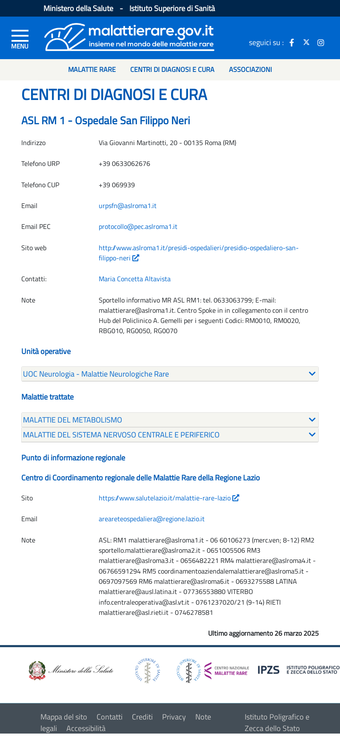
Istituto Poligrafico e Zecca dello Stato (277, 722)
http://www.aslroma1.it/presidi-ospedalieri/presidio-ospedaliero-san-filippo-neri (199, 253)
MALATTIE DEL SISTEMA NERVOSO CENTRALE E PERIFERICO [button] (121, 434)
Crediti (142, 716)
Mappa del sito (63, 716)
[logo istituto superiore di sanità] (147, 670)
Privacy (174, 716)
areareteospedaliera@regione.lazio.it (152, 519)
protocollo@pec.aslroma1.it (138, 226)
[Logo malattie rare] (129, 36)
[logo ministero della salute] (70, 670)
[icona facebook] (292, 42)
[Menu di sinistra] (20, 38)
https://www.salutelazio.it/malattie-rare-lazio (169, 498)
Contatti (110, 716)
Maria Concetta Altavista (135, 279)
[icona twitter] (306, 42)
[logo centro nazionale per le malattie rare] (213, 668)
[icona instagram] (320, 42)
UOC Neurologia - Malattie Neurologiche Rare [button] (96, 374)
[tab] (170, 374)
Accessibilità (86, 728)
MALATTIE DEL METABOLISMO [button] (72, 419)
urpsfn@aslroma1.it (128, 205)
